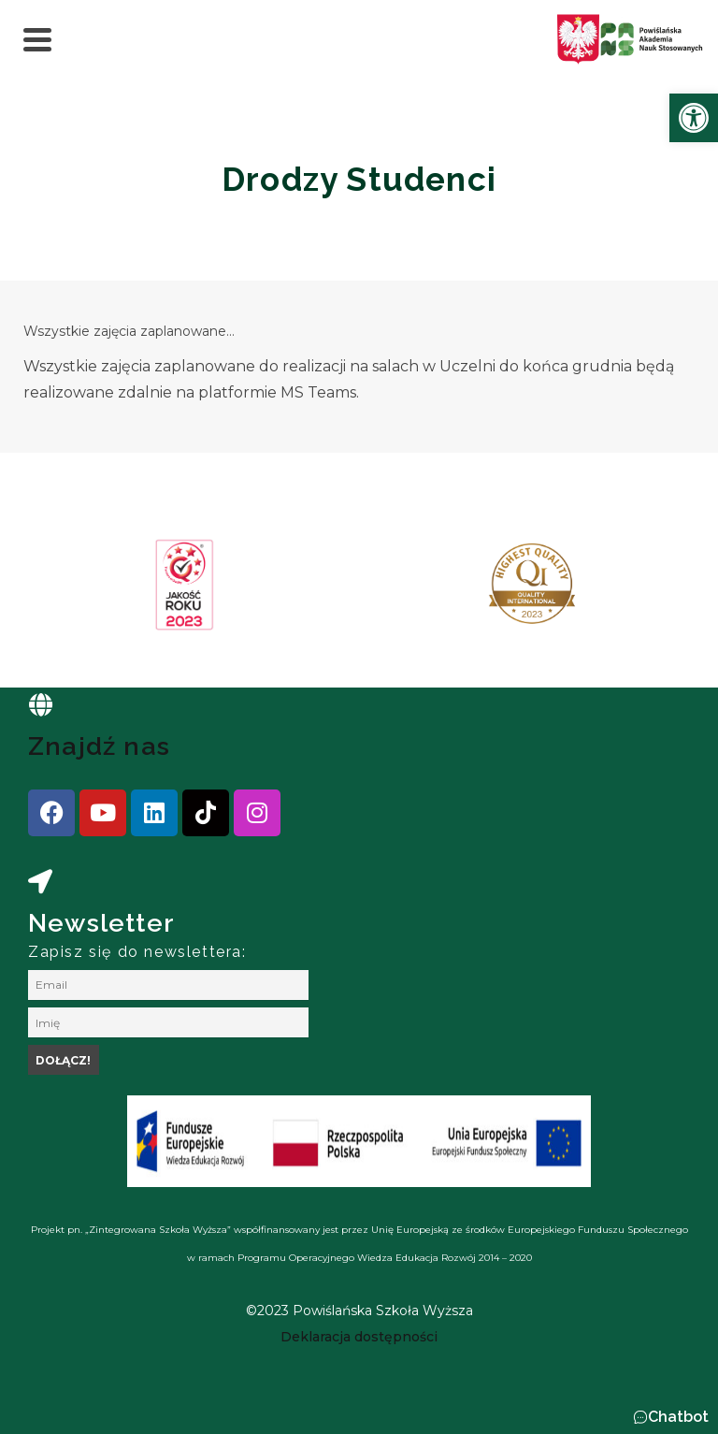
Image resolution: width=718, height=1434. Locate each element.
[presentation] (74, 591)
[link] (693, 118)
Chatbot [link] (678, 1417)
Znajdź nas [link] (99, 745)
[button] (671, 1417)
